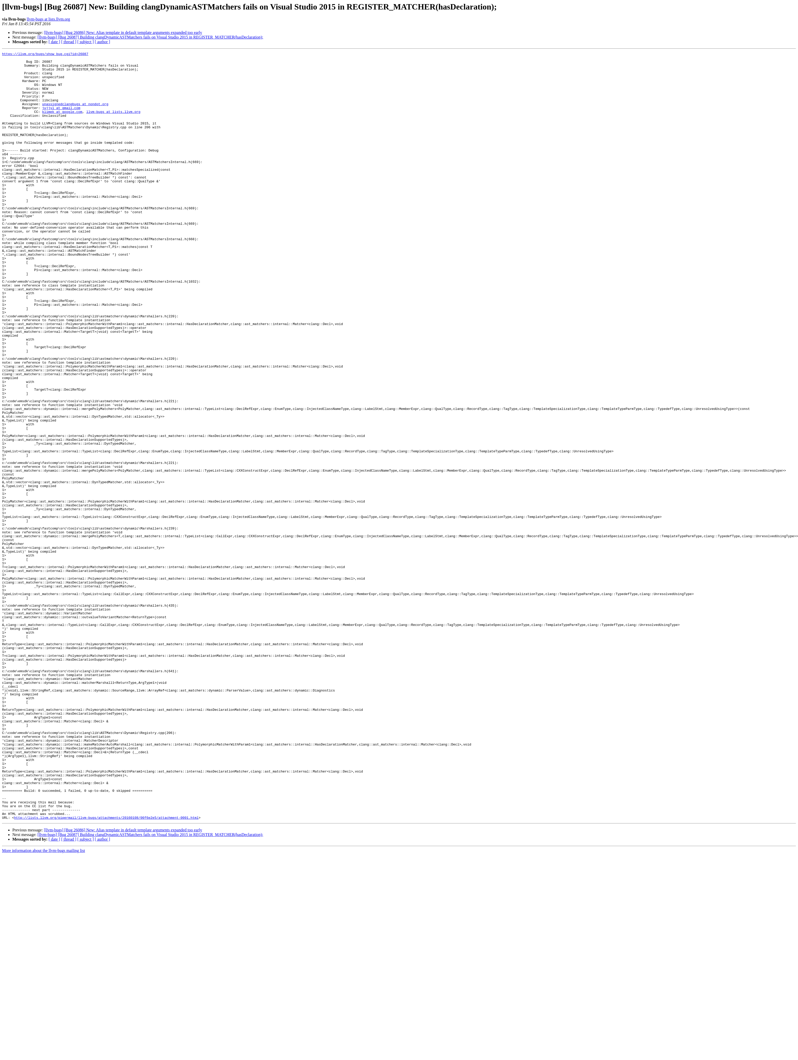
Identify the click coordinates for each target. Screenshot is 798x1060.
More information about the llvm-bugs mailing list (43, 1004)
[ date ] (54, 42)
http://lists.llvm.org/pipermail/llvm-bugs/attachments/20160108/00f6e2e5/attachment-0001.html (106, 971)
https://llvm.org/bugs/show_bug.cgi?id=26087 (45, 54)
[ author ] (102, 42)
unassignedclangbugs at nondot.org (75, 114)
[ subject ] (85, 42)
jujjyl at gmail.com (61, 119)
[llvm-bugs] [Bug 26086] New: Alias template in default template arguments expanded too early (123, 32)
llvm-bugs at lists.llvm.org (48, 19)
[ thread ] (68, 42)
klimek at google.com (62, 124)
